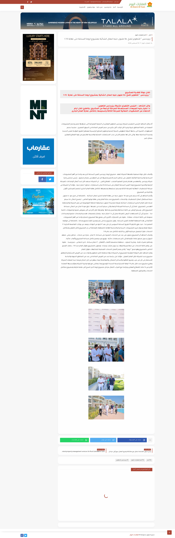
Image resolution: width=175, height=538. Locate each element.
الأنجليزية (82, 7)
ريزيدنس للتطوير (122, 460)
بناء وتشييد (107, 7)
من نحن (116, 1)
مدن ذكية (99, 7)
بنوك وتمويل (91, 7)
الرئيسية (120, 7)
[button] (132, 440)
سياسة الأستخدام (108, 1)
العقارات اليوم (134, 535)
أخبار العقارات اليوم (140, 35)
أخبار (114, 7)
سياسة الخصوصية (96, 1)
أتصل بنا (87, 1)
